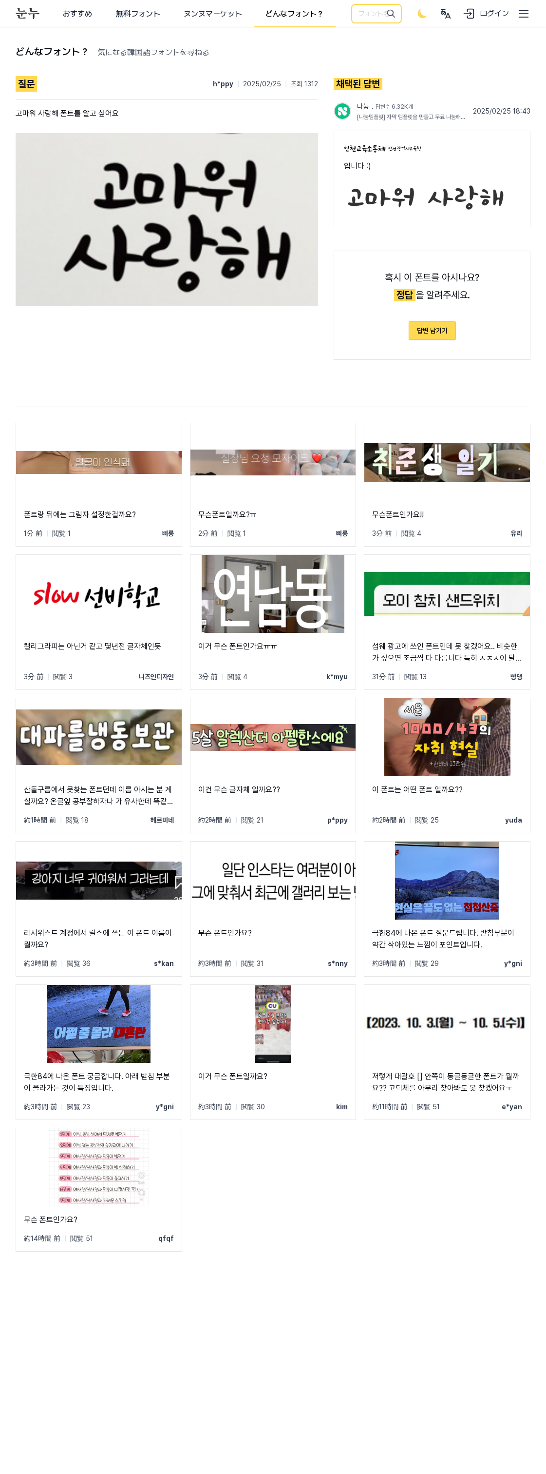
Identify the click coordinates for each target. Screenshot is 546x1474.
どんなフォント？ (294, 14)
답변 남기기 (432, 330)
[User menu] (445, 13)
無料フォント (137, 14)
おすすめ (77, 14)
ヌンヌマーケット (213, 14)
